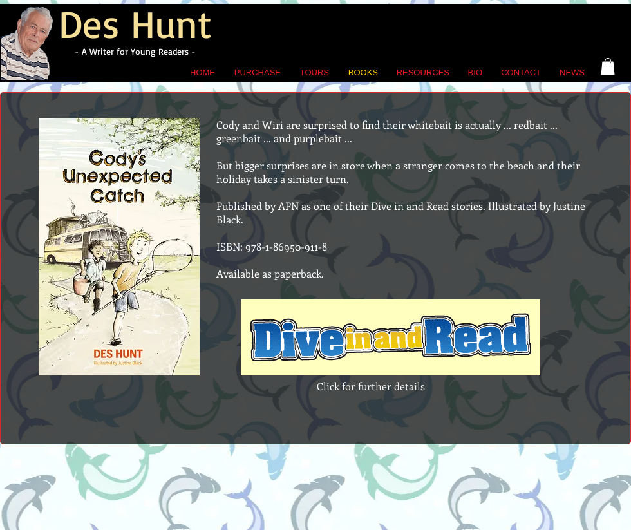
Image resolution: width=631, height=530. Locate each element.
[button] (608, 66)
